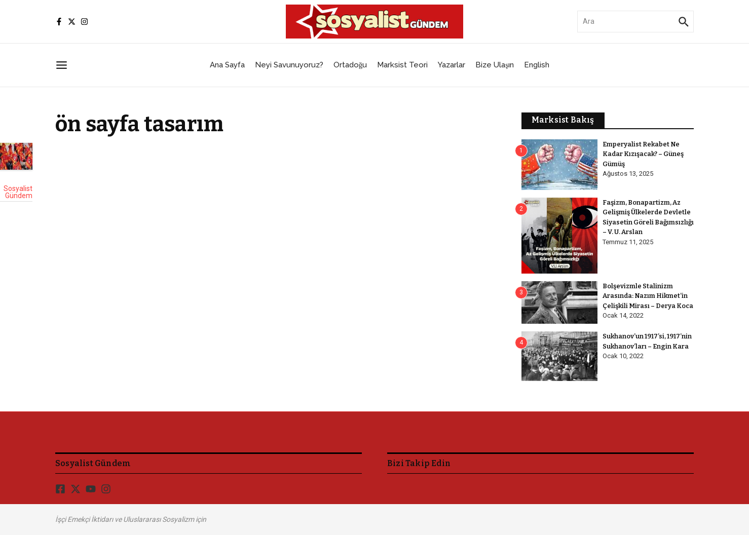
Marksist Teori (402, 64)
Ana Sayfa (227, 64)
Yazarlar (451, 64)
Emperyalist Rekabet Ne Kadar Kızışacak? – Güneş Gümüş (644, 154)
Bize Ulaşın (494, 64)
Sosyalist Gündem (18, 192)
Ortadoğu (350, 64)
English (536, 64)
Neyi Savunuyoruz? (289, 64)
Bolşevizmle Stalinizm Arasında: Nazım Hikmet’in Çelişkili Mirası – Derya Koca (648, 296)
